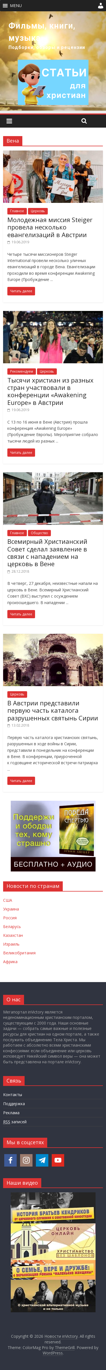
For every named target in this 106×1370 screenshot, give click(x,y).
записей (15, 1122)
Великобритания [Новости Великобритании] (19, 952)
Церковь (38, 211)
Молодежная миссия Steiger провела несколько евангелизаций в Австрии (49, 227)
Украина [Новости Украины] (11, 909)
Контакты (12, 1094)
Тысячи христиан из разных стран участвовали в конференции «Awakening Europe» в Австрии (50, 391)
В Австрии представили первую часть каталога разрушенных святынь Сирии (52, 710)
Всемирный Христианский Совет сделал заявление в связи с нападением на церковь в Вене (47, 552)
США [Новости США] (7, 900)
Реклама (11, 1112)
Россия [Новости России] (10, 917)
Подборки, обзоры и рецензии (46, 47)
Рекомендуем (21, 371)
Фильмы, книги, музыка (41, 32)
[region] (53, 61)
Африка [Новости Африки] (10, 961)
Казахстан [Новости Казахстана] (13, 935)
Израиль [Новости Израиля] (11, 944)
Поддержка (14, 1103)
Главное (17, 211)
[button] (16, 5)
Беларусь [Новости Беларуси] (12, 926)
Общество (39, 533)
